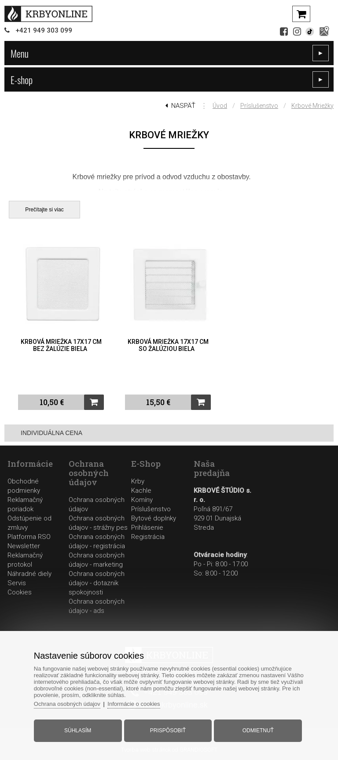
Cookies (19, 592)
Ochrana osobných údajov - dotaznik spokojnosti (97, 583)
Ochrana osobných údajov (67, 704)
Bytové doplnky (153, 518)
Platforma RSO (29, 537)
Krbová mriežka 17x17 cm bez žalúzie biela (61, 345)
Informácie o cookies (133, 704)
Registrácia (148, 537)
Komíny (142, 500)
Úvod (220, 105)
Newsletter (23, 546)
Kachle (141, 490)
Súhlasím (77, 730)
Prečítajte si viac (44, 210)
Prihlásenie (147, 527)
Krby (137, 481)
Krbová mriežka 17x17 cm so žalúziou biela (168, 345)
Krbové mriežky (312, 105)
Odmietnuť (258, 730)
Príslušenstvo (259, 105)
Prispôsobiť (168, 730)
